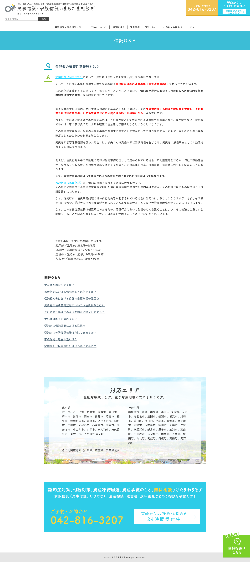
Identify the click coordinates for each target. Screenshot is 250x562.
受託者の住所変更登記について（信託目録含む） (74, 305)
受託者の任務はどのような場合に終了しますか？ (74, 312)
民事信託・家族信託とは (68, 27)
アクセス (194, 27)
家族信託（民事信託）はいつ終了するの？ (70, 346)
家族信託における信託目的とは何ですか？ (70, 292)
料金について (98, 27)
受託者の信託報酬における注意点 (65, 325)
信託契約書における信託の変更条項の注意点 (71, 298)
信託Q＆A (150, 27)
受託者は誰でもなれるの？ (60, 319)
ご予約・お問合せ (172, 27)
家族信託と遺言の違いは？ (60, 339)
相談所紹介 (118, 27)
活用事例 (135, 27)
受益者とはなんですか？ (59, 285)
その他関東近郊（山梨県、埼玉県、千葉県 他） (91, 450)
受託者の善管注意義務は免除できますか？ (70, 332)
